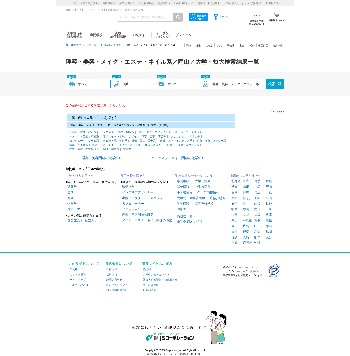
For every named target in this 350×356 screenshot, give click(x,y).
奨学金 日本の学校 (190, 222)
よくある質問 (78, 274)
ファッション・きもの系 (185, 137)
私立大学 (91, 220)
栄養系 (127, 149)
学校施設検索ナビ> (183, 3)
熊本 (257, 237)
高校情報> (109, 3)
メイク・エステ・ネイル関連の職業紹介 (175, 158)
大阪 (257, 214)
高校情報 (183, 186)
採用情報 (111, 274)
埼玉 (257, 192)
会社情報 (111, 269)
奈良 (234, 220)
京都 (246, 214)
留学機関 (183, 203)
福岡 (269, 231)
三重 (269, 209)
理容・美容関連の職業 (137, 214)
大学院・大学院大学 (191, 198)
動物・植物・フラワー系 (211, 141)
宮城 (269, 181)
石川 (234, 203)
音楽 (70, 198)
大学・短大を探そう (80, 175)
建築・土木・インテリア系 (176, 141)
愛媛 (246, 231)
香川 (234, 231)
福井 (246, 203)
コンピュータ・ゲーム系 (84, 141)
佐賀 (234, 237)
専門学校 (183, 181)
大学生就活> (231, 3)
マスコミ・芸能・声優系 (84, 137)
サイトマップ (78, 279)
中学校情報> (127, 3)
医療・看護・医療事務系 (84, 149)
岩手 (257, 181)
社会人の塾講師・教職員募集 (160, 279)
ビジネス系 (107, 132)
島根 (269, 220)
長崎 (246, 237)
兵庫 (269, 214)
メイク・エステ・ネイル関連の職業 (147, 220)
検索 (271, 84)
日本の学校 (75, 45)
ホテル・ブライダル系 (188, 132)
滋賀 (234, 214)
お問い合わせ (114, 279)
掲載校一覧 (184, 216)
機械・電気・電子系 (143, 141)
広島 (246, 226)
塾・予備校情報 (208, 192)
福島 (257, 186)
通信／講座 (217, 198)
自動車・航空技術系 (115, 141)
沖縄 (257, 243)
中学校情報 (202, 186)
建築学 (72, 186)
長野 (269, 203)
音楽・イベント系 (114, 137)
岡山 (234, 226)
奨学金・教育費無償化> (86, 3)
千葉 (269, 192)
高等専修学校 (204, 203)
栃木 (234, 192)
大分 (269, 237)
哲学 (70, 192)
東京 (234, 198)
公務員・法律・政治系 (82, 132)
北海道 (209, 45)
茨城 (269, 186)
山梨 (257, 203)
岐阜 (234, 209)
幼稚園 (181, 209)
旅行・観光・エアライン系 (155, 132)
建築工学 (73, 209)
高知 (257, 231)
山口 (257, 226)
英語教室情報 (151, 284)
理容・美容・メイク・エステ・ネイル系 (116, 145)
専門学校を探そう (132, 175)
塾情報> (164, 3)
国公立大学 (75, 220)
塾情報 (147, 269)
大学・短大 (202, 181)
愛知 (257, 209)
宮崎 (234, 243)
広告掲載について (117, 284)
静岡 (246, 209)
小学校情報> (147, 3)
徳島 (269, 226)
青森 (246, 181)
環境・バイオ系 (78, 145)
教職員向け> (273, 3)
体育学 (72, 203)
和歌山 (247, 220)
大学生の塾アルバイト (156, 274)
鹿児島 (247, 243)
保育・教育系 (153, 145)
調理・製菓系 (111, 149)
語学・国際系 (126, 132)
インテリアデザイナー (137, 192)
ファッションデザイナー (139, 209)
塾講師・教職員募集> (209, 3)
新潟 (257, 198)
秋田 (234, 186)
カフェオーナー (133, 203)
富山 (269, 198)
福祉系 (169, 145)
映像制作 (128, 186)
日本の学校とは (79, 284)
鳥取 (257, 220)
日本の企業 (149, 290)
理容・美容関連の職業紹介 (102, 158)
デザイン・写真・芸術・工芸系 (147, 137)
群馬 (246, 192)
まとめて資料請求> (252, 3)
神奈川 (247, 198)
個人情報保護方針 (117, 290)
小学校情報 (184, 192)
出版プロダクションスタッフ (142, 198)
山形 (246, 186)
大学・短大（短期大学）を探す (103, 45)
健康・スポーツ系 (188, 145)
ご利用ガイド (78, 269)
